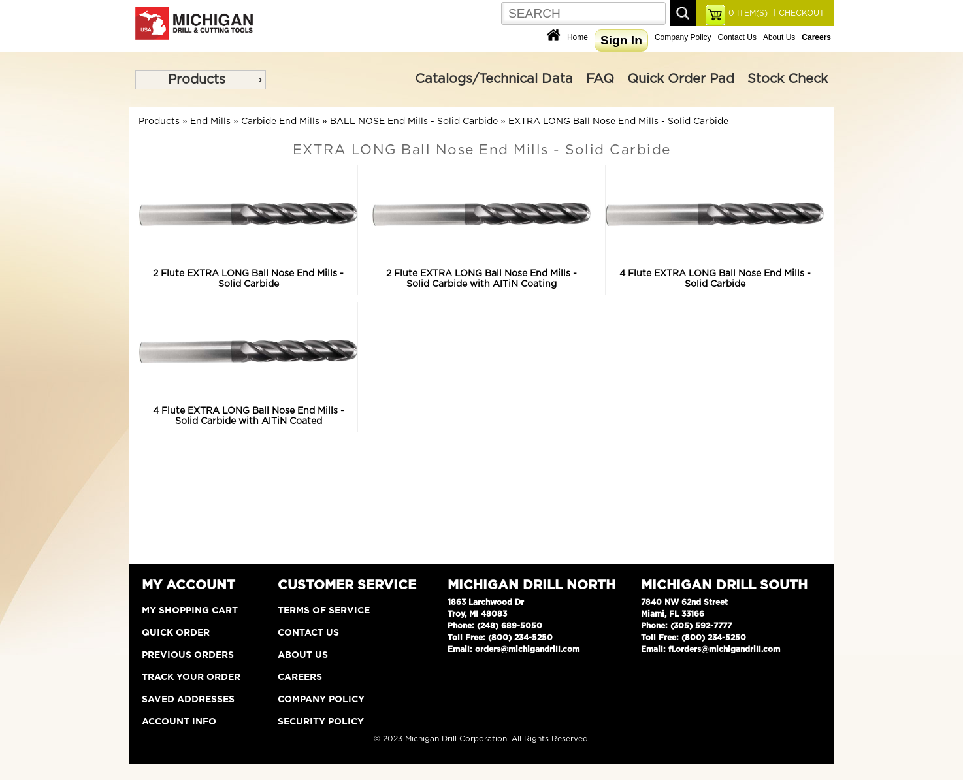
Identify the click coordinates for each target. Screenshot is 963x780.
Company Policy (683, 37)
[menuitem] (200, 80)
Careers (300, 677)
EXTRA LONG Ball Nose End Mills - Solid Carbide (618, 121)
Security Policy (321, 721)
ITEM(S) (748, 13)
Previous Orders (188, 655)
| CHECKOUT (797, 13)
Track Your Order (191, 677)
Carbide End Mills (280, 121)
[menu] (200, 79)
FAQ (600, 79)
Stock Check (787, 79)
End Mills (210, 121)
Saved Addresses (188, 699)
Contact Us (737, 37)
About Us (779, 37)
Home (577, 37)
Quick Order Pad (680, 79)
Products (196, 79)
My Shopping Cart (190, 610)
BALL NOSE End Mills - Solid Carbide (414, 121)
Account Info (179, 721)
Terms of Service (324, 610)
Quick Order (176, 633)
